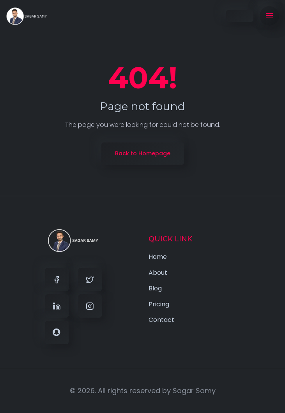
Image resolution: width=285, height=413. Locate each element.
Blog (155, 288)
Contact (161, 319)
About (158, 272)
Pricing (159, 304)
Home (158, 256)
